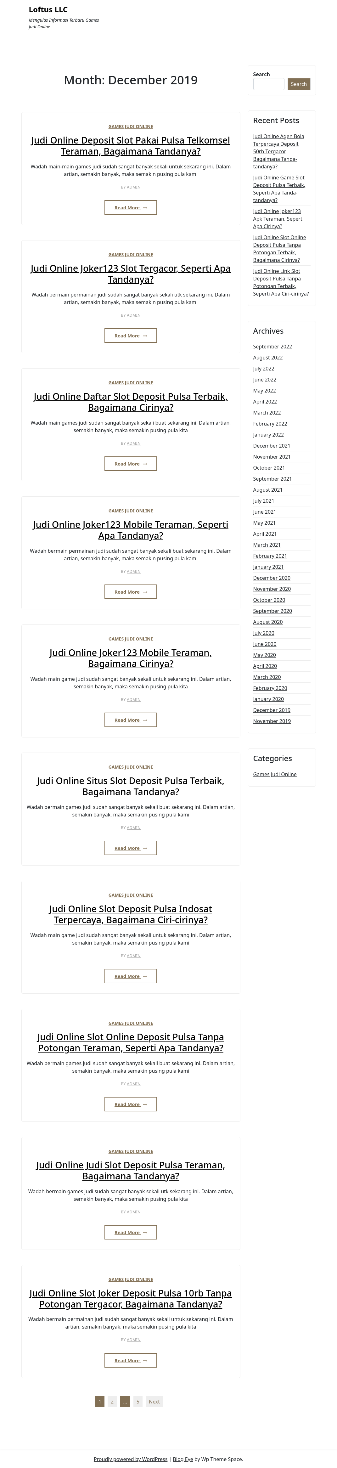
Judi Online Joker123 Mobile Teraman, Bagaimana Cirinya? (131, 658)
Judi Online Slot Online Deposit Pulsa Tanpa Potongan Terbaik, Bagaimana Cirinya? (279, 248)
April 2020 (265, 666)
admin (134, 187)
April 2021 (265, 533)
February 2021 (270, 555)
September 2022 (272, 346)
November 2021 (272, 456)
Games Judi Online (131, 126)
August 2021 (268, 489)
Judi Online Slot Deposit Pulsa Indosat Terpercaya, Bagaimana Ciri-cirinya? (130, 914)
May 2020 (264, 655)
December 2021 (272, 445)
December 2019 (272, 710)
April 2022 (265, 401)
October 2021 (269, 467)
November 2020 (272, 588)
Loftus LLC (48, 9)
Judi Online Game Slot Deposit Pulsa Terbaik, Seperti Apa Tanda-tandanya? (279, 189)
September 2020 (272, 610)
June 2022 (265, 379)
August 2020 (268, 621)
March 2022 (267, 412)
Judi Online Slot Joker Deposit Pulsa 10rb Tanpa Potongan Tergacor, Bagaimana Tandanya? (131, 1298)
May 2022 (264, 390)
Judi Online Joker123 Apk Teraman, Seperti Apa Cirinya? (278, 219)
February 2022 (270, 423)
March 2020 (267, 677)
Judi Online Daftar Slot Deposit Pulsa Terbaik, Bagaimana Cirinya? (130, 402)
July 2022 (263, 368)
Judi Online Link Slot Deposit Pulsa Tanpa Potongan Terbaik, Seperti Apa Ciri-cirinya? (281, 282)
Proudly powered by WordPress (130, 1459)
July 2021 (263, 500)
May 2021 (264, 522)
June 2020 (265, 644)
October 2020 (269, 599)
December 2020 (272, 577)
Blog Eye (183, 1459)
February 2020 (270, 688)
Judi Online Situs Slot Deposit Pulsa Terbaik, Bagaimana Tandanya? (130, 786)
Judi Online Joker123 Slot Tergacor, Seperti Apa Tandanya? (131, 274)
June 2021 (265, 511)
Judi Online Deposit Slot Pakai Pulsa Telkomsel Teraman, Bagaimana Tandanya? (130, 145)
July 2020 (263, 633)
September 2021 (272, 478)
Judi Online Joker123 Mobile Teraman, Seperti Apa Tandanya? (130, 530)
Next (154, 1401)
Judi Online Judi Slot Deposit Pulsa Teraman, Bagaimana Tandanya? (130, 1170)
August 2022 (268, 357)
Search (261, 74)
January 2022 (268, 434)
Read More (131, 207)
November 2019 (272, 721)
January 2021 (268, 566)
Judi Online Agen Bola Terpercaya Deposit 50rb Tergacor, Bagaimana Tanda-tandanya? (278, 151)
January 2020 (268, 699)
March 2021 (267, 544)
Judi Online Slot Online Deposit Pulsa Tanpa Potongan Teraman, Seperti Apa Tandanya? (130, 1042)
